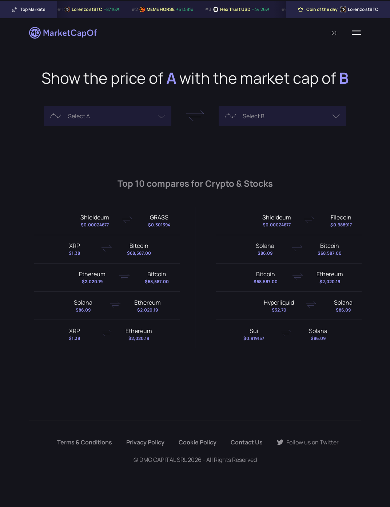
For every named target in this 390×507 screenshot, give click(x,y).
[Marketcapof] (63, 33)
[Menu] (356, 32)
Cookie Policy (197, 442)
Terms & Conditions (84, 442)
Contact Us (247, 442)
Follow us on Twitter (308, 442)
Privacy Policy (145, 442)
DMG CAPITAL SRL (163, 460)
